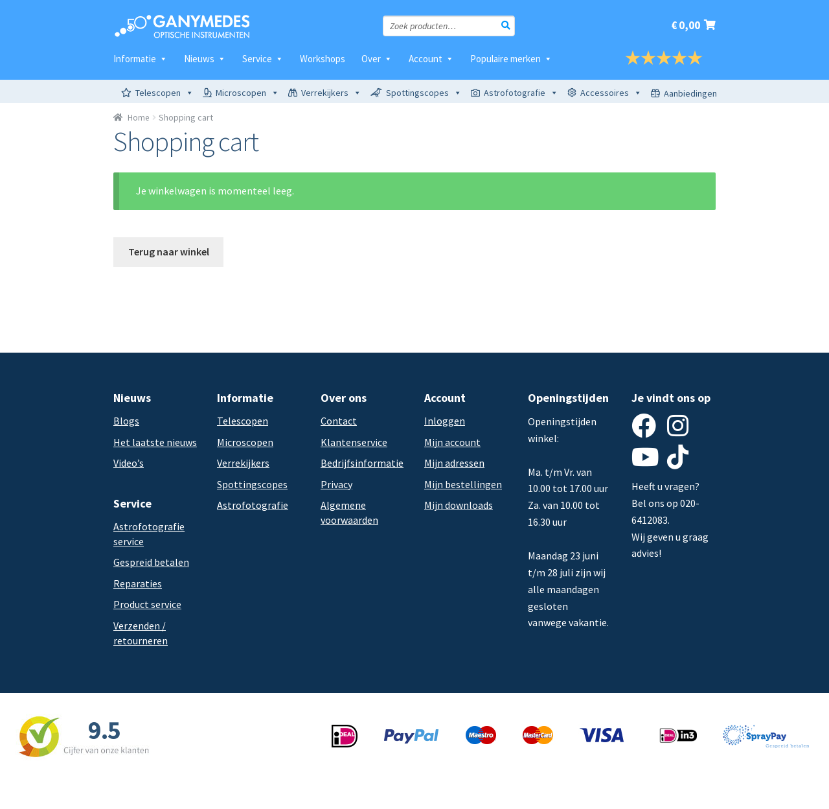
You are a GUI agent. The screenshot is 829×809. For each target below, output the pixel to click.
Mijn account (452, 442)
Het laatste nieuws (155, 442)
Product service (147, 604)
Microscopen (247, 93)
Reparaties (137, 583)
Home (138, 117)
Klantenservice (354, 442)
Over (376, 59)
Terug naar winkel (168, 251)
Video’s (128, 462)
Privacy (336, 484)
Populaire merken (511, 59)
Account (431, 59)
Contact (339, 420)
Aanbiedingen (690, 93)
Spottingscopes (424, 93)
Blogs (126, 420)
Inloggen (444, 420)
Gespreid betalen (151, 562)
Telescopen (164, 93)
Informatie (140, 59)
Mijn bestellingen (463, 484)
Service (263, 59)
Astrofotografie (521, 93)
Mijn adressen (454, 462)
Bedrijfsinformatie (362, 462)
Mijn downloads (458, 504)
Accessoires (611, 93)
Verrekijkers (331, 93)
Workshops (322, 59)
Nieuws (205, 59)
